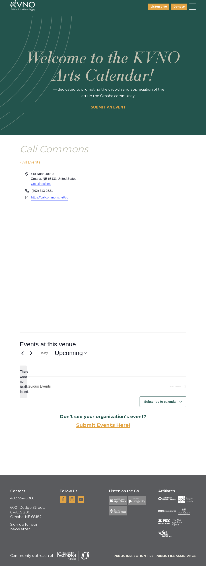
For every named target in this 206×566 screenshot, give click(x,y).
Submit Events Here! (103, 425)
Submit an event (108, 107)
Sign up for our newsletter (23, 526)
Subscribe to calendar (160, 401)
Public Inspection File (133, 556)
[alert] (23, 382)
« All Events (30, 162)
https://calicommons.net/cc (49, 197)
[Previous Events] (22, 353)
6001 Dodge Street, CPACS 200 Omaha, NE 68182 (27, 512)
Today (44, 353)
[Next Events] (31, 353)
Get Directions (41, 184)
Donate (179, 6)
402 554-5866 (22, 498)
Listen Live (158, 6)
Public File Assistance (176, 556)
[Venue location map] (144, 249)
